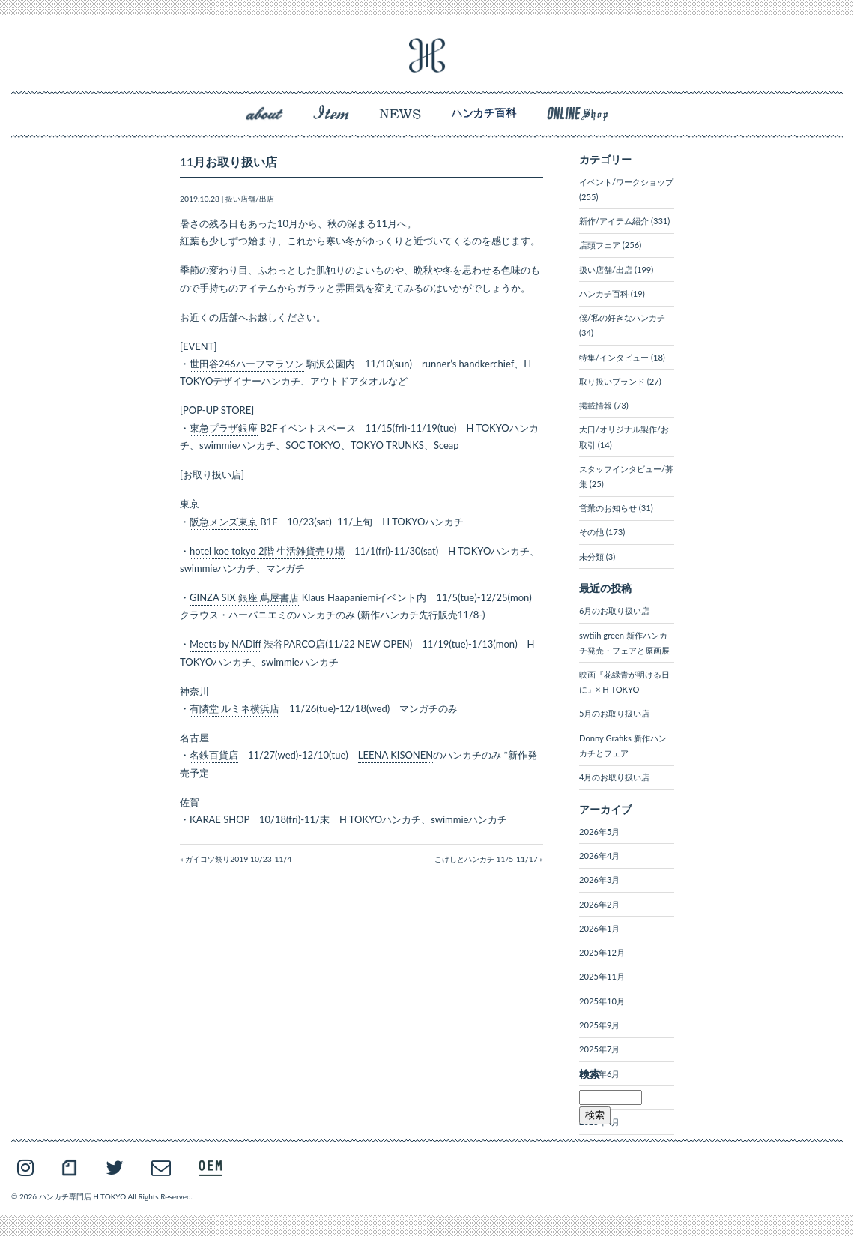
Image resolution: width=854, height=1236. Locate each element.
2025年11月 (602, 976)
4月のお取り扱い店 (614, 777)
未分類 (591, 556)
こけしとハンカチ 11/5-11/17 (486, 858)
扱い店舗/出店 (249, 198)
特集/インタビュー (614, 357)
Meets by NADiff (225, 644)
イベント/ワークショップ (626, 182)
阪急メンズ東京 (224, 522)
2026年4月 (599, 855)
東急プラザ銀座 (224, 428)
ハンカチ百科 (604, 293)
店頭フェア (599, 245)
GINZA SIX (213, 597)
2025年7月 (599, 1049)
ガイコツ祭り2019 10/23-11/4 (238, 858)
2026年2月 (599, 904)
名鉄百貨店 (214, 755)
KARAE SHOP (219, 819)
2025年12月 (602, 952)
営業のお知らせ (608, 508)
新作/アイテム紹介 (614, 221)
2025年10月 (602, 1001)
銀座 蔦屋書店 (268, 597)
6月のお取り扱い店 (614, 610)
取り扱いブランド (612, 381)
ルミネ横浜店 (250, 708)
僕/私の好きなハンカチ (622, 317)
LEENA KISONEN (395, 755)
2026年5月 (599, 831)
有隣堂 (204, 708)
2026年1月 (599, 928)
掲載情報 (595, 405)
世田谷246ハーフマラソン (247, 364)
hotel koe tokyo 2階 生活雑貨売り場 (267, 551)
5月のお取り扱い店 (614, 713)
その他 (591, 532)
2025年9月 (599, 1025)
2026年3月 (599, 879)
